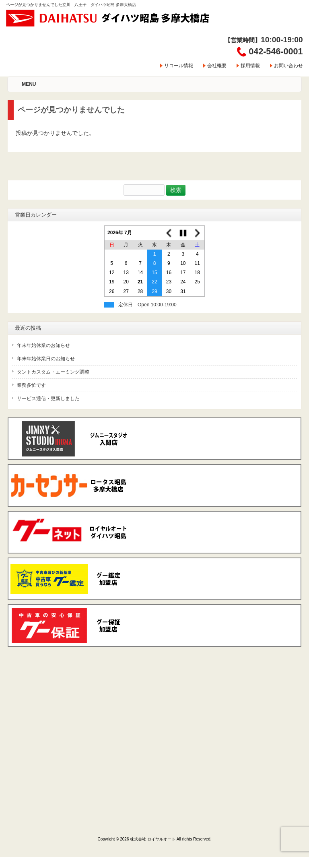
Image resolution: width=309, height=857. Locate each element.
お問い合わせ (288, 65)
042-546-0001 (276, 51)
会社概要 (217, 65)
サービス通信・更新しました (48, 398)
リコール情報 (178, 65)
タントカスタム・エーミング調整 (53, 372)
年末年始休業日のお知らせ (46, 358)
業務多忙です (31, 385)
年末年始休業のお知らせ (43, 345)
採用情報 (250, 65)
